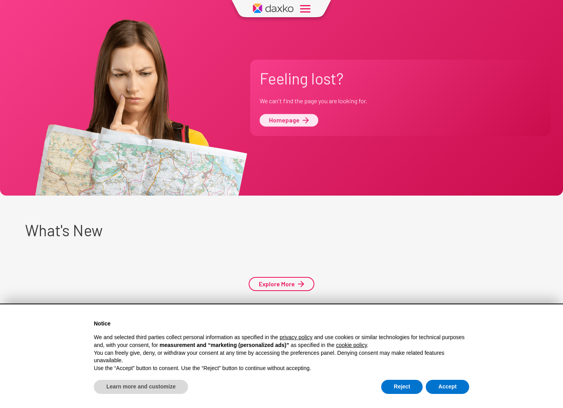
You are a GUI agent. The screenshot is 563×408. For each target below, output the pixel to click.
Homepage (289, 120)
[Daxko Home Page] (273, 9)
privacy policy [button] (296, 337)
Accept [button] (447, 387)
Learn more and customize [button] (141, 387)
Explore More (281, 284)
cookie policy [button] (351, 345)
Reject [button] (402, 387)
